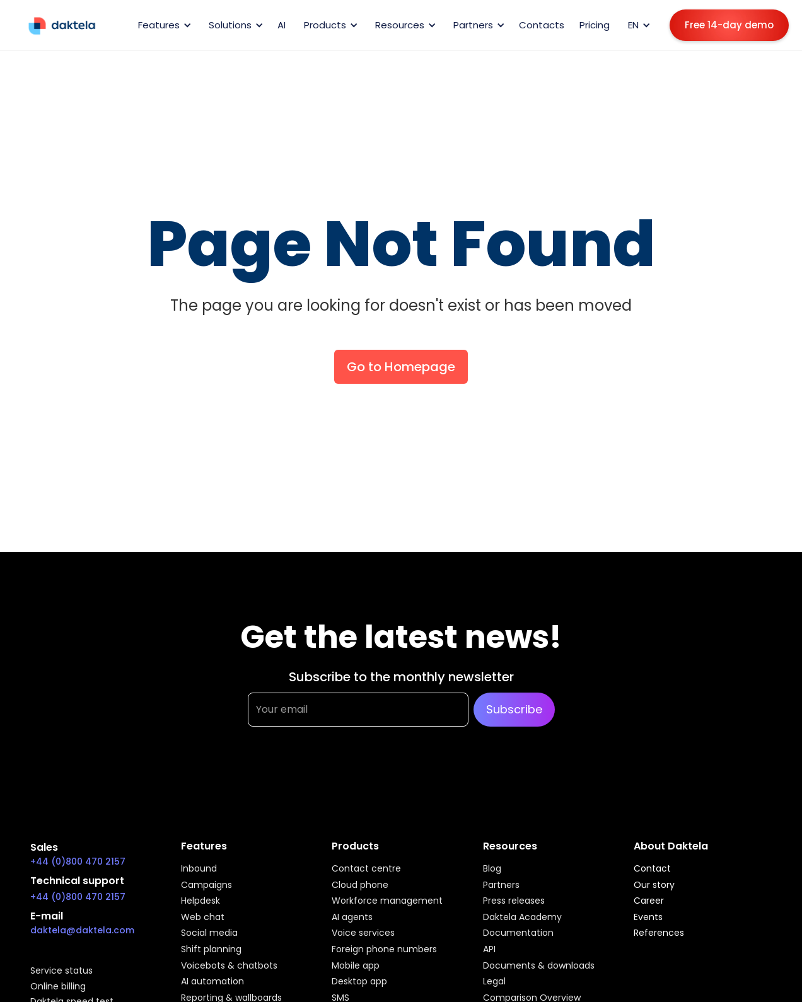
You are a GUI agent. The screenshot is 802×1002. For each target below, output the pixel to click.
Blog (492, 869)
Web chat (202, 917)
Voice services (363, 933)
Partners (501, 885)
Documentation (518, 933)
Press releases (514, 901)
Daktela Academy (522, 917)
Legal (494, 982)
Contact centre (366, 869)
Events (648, 917)
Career (649, 901)
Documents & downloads (539, 966)
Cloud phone (360, 885)
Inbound (199, 869)
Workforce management (387, 901)
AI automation (212, 982)
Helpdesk (200, 901)
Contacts (541, 25)
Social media (209, 933)
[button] (163, 25)
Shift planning (211, 949)
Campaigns (206, 885)
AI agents (352, 917)
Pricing (594, 25)
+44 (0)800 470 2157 (77, 861)
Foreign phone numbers (384, 949)
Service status (61, 971)
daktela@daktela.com (82, 930)
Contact (652, 869)
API (489, 949)
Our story (654, 885)
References (659, 933)
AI (281, 25)
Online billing (58, 987)
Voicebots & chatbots (229, 966)
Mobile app (356, 966)
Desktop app (359, 982)
